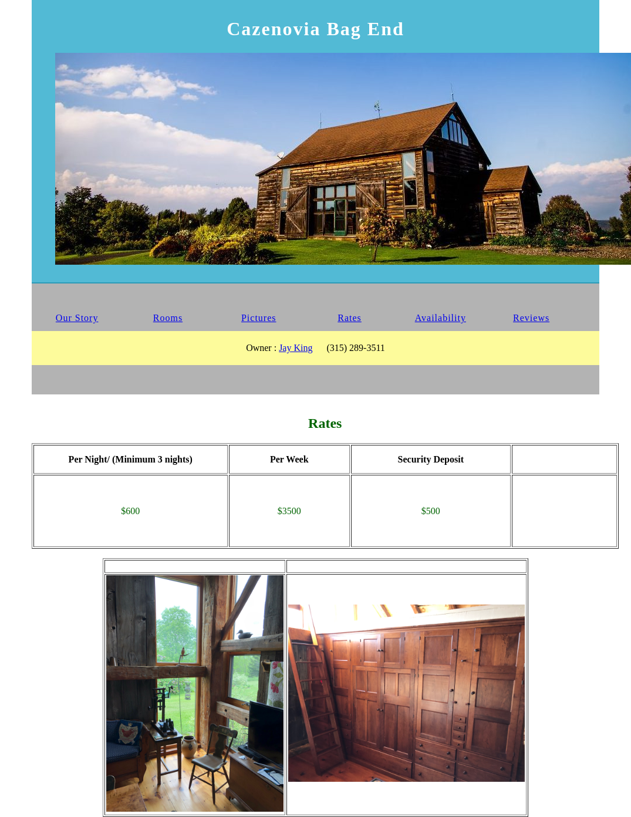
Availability (440, 318)
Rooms (168, 318)
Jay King (295, 348)
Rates (350, 318)
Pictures (258, 318)
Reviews (531, 318)
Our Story (77, 318)
